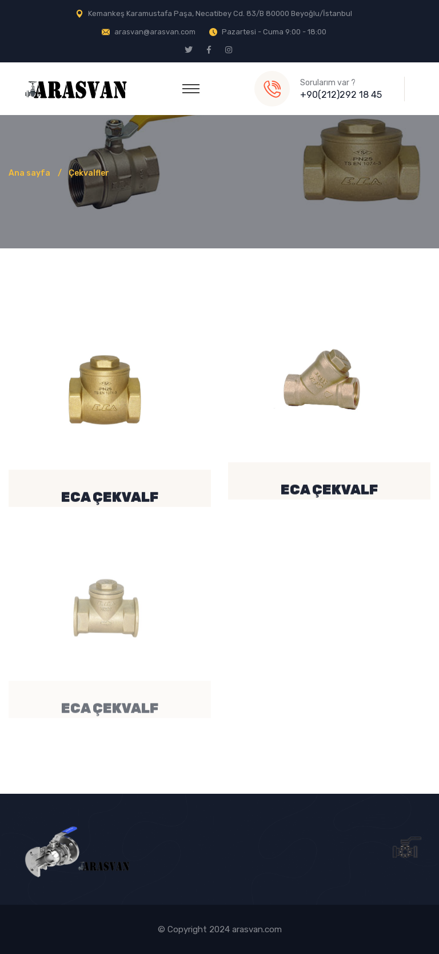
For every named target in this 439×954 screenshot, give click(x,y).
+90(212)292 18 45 (341, 94)
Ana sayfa (29, 173)
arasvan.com (257, 929)
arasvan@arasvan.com (154, 31)
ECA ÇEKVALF (109, 499)
